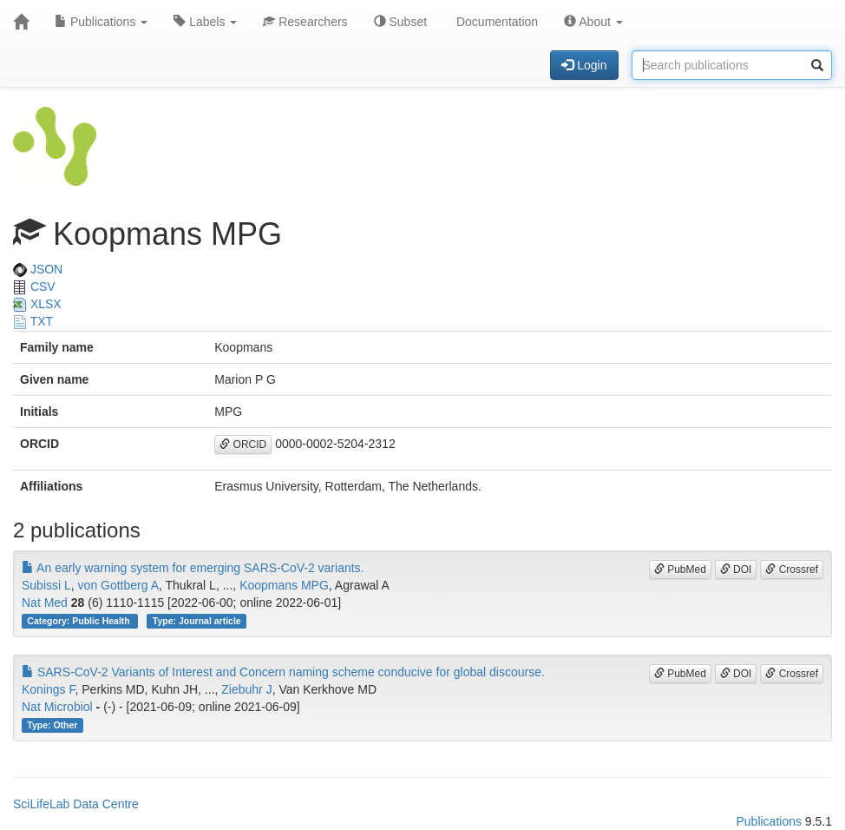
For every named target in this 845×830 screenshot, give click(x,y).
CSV (34, 286)
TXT (33, 321)
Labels (205, 22)
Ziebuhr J (246, 689)
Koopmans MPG (284, 585)
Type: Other (52, 725)
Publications (101, 22)
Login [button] (583, 65)
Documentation (495, 22)
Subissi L (46, 585)
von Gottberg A (118, 585)
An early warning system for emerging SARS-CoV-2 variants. (193, 568)
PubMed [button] (680, 569)
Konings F (48, 689)
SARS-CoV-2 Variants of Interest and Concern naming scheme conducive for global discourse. (283, 672)
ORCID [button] (242, 444)
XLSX (37, 304)
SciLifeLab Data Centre (76, 804)
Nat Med (45, 602)
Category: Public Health (79, 621)
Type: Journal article (197, 621)
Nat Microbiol (57, 707)
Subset (400, 22)
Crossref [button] (791, 569)
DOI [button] (736, 569)
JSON (37, 269)
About (593, 22)
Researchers (305, 22)
